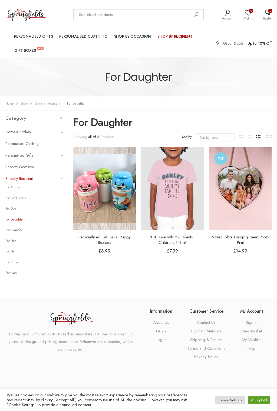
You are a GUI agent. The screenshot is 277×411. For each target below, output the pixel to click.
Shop (24, 103)
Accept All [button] (259, 400)
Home (9, 103)
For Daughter (14, 219)
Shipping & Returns (206, 340)
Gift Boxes (26, 50)
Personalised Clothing (83, 36)
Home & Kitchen (34, 132)
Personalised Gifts (33, 36)
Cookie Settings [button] (230, 400)
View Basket (251, 331)
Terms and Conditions (206, 348)
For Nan (11, 272)
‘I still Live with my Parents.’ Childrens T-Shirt (172, 239)
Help (252, 348)
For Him (10, 251)
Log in (161, 340)
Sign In (251, 322)
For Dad (10, 208)
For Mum (11, 262)
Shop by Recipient (175, 36)
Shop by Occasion (132, 36)
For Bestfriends (15, 197)
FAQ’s (161, 331)
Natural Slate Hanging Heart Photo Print (240, 239)
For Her (10, 240)
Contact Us (206, 322)
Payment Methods (206, 331)
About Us (161, 322)
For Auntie (12, 187)
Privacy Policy (206, 357)
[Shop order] (216, 137)
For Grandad (14, 229)
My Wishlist (251, 340)
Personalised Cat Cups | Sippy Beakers (104, 239)
